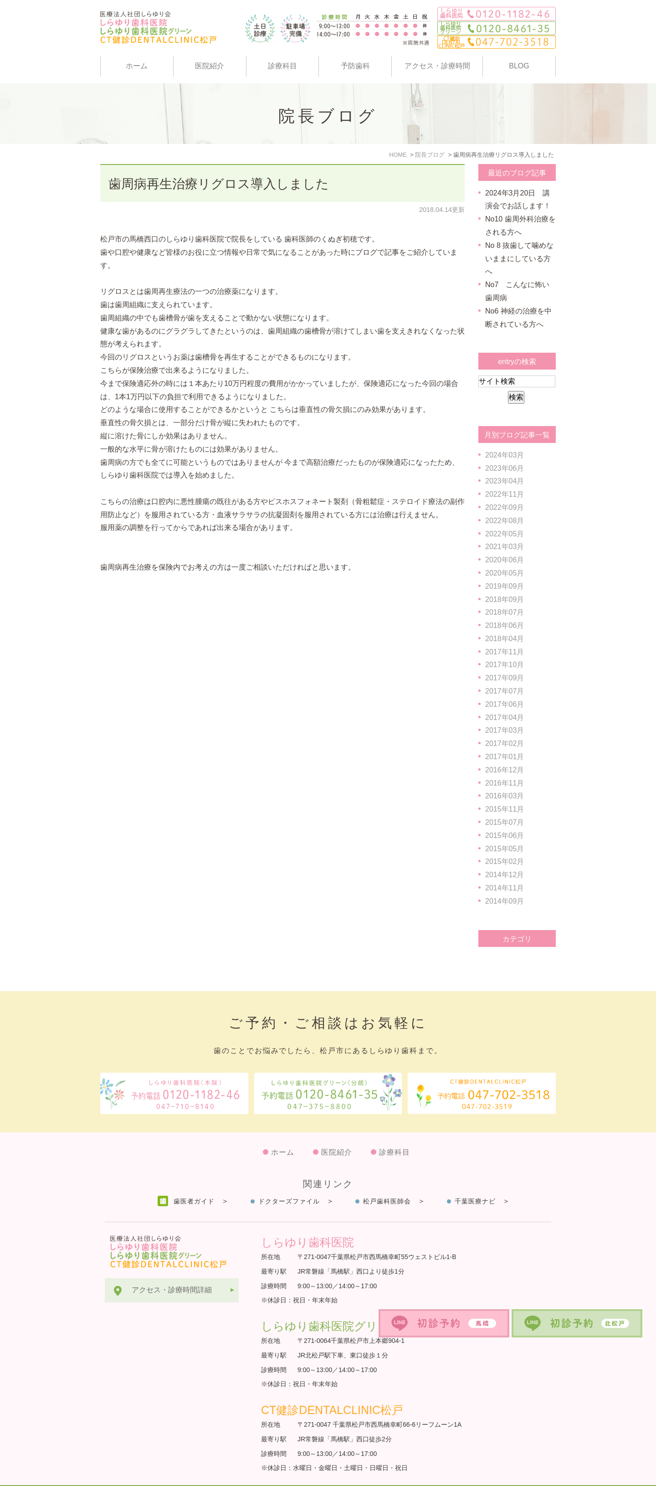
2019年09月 (504, 586)
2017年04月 (504, 717)
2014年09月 (504, 901)
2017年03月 (504, 730)
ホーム (137, 66)
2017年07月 (504, 691)
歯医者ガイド (194, 1179)
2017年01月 (504, 757)
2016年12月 (504, 770)
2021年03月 (504, 546)
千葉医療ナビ (475, 1179)
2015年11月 (504, 809)
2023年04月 (504, 481)
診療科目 (282, 66)
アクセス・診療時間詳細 (172, 1267)
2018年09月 (504, 599)
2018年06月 (504, 625)
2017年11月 (504, 652)
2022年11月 (504, 494)
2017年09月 (504, 678)
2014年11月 (504, 888)
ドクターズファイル (289, 1179)
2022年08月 (504, 520)
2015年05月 (504, 849)
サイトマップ (126, 1474)
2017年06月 (504, 704)
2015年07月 (504, 822)
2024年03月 (504, 455)
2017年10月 (504, 664)
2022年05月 (504, 534)
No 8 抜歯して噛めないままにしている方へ (519, 259)
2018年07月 (504, 612)
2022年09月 (504, 507)
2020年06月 (504, 560)
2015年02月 (504, 861)
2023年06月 (504, 468)
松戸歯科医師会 (387, 1179)
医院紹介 (209, 66)
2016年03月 (504, 796)
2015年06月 (504, 835)
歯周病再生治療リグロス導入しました (218, 184)
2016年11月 (504, 783)
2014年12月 (504, 875)
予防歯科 (355, 66)
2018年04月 (504, 639)
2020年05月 (504, 573)
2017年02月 (504, 743)
